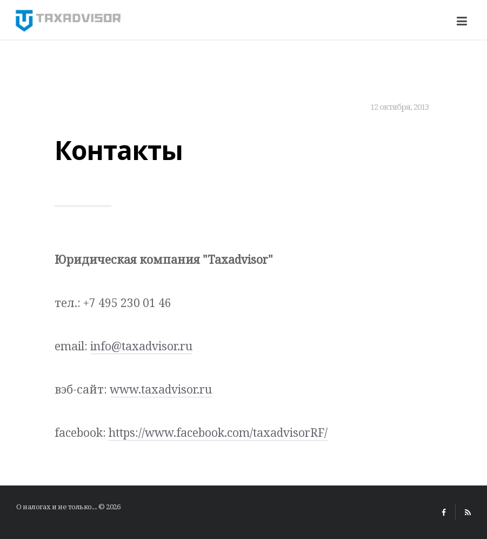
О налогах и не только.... (56, 506)
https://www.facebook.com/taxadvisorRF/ (218, 432)
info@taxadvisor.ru (141, 346)
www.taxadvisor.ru (161, 389)
